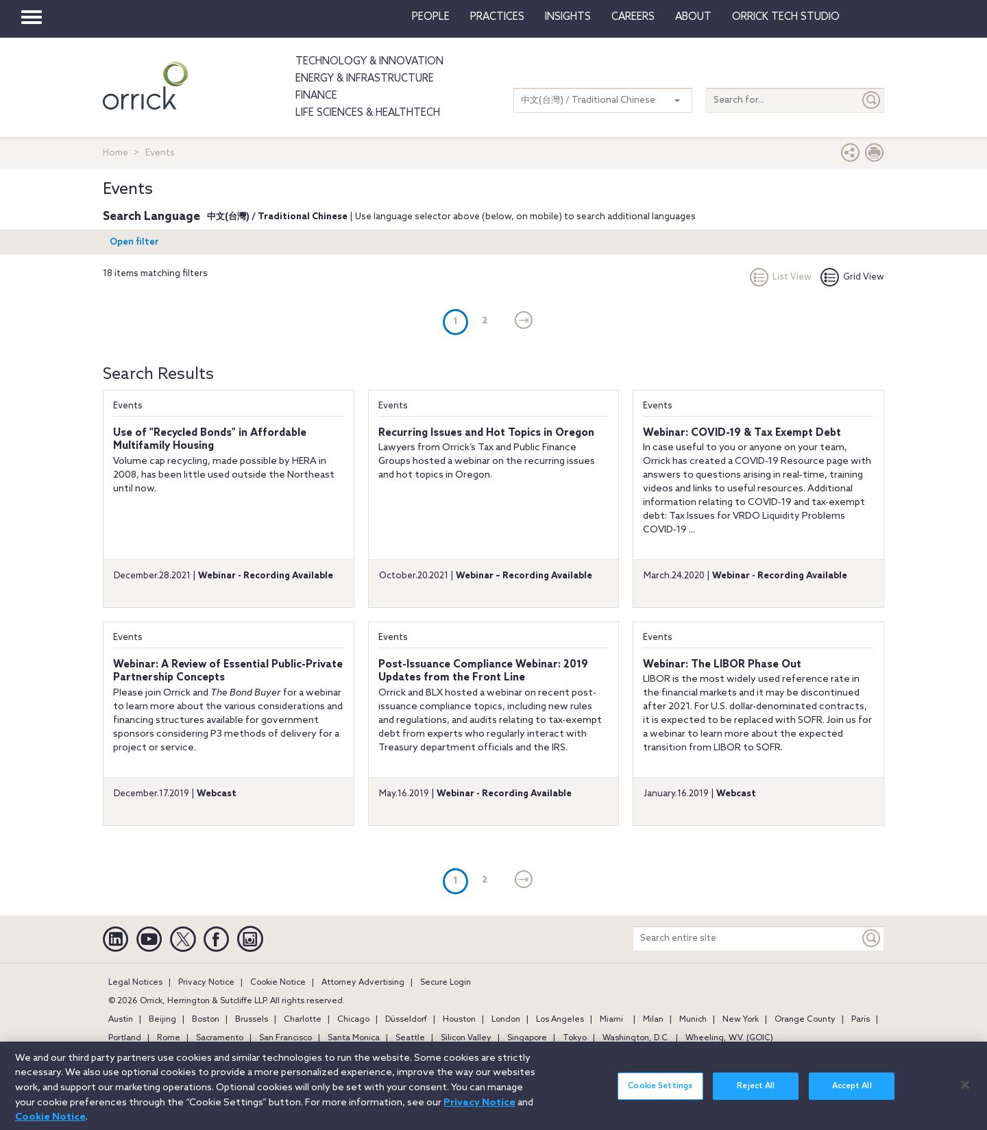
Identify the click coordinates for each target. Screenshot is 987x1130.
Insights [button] (568, 17)
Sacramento (219, 1038)
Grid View (852, 277)
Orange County (805, 1019)
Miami (611, 1019)
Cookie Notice (278, 982)
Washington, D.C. (636, 1038)
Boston (205, 1019)
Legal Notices (135, 982)
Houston (459, 1019)
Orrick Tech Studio (786, 17)
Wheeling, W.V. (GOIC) (729, 1038)
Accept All (852, 1094)
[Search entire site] (746, 938)
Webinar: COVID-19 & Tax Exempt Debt (742, 433)
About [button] (693, 17)
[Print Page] (874, 156)
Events (128, 406)
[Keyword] (872, 938)
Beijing (162, 1019)
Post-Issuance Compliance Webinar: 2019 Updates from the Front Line (483, 672)
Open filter (134, 242)
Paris (860, 1019)
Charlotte (302, 1019)
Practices (497, 17)
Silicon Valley (466, 1038)
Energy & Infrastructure (364, 79)
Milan (653, 1019)
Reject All (756, 1094)
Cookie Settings (660, 1094)
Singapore (527, 1038)
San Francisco (285, 1038)
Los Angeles (560, 1019)
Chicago (353, 1019)
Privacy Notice (206, 982)
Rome (168, 1038)
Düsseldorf (406, 1019)
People (431, 17)
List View (781, 277)
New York (740, 1019)
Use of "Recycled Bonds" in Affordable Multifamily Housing (209, 440)
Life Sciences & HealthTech (367, 113)
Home (115, 153)
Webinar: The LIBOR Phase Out (722, 665)
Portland (124, 1038)
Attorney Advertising (362, 982)
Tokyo (575, 1038)
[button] (850, 156)
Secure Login (445, 982)
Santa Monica (354, 1038)
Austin (120, 1019)
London (505, 1019)
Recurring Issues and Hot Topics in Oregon (486, 433)
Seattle (410, 1038)
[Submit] (872, 100)
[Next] (524, 321)
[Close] (965, 1092)
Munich (693, 1019)
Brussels (251, 1019)
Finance (316, 96)
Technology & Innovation (369, 62)
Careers (633, 17)
